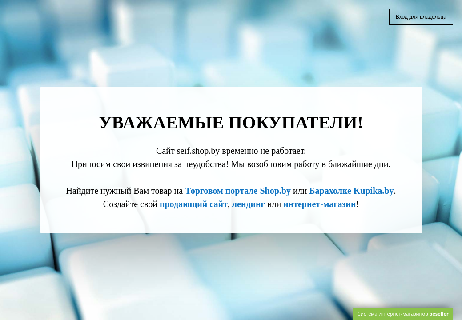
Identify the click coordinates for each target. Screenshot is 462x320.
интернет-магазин (319, 204)
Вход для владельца (421, 17)
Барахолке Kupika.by (351, 191)
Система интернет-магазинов (403, 313)
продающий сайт (194, 204)
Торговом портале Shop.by (238, 191)
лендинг (248, 204)
